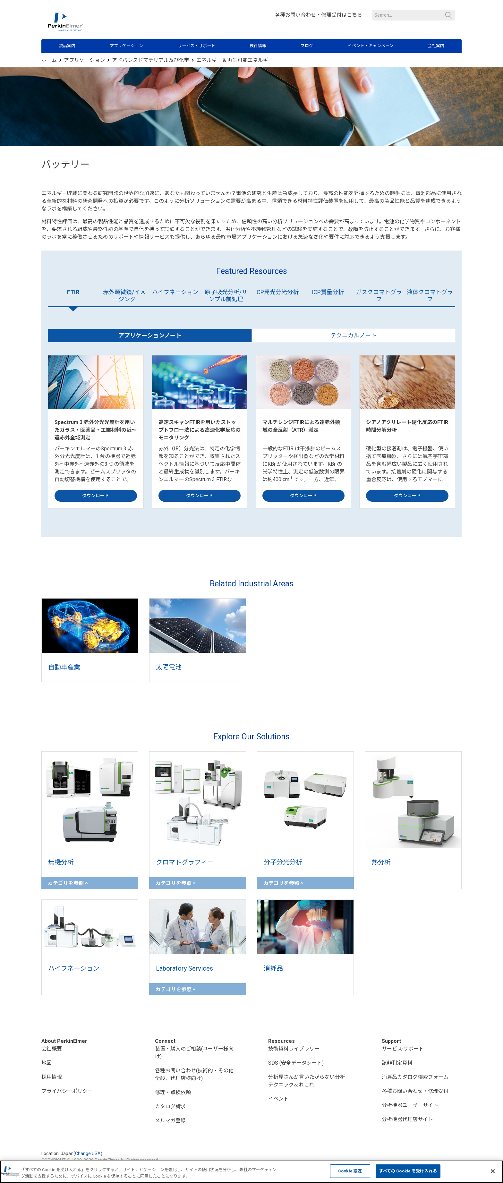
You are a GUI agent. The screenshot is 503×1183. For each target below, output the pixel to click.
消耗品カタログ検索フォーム (415, 1077)
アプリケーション (126, 45)
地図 (46, 1063)
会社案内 (436, 45)
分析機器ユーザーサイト (410, 1105)
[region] (251, 1171)
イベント (278, 1099)
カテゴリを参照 (67, 883)
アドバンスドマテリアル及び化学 (150, 60)
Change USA (88, 1153)
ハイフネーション (175, 292)
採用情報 (51, 1077)
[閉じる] (493, 1171)
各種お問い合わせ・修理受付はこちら (318, 15)
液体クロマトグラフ (430, 296)
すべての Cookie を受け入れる (408, 1171)
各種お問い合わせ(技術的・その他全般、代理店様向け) (194, 1074)
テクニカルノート (353, 335)
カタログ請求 (170, 1106)
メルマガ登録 (170, 1121)
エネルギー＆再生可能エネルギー (234, 60)
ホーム (49, 60)
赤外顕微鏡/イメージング (124, 296)
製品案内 (67, 45)
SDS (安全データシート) (296, 1063)
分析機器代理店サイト (407, 1119)
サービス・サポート (196, 45)
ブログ (307, 45)
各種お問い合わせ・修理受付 (415, 1091)
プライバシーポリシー (67, 1091)
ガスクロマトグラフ (379, 296)
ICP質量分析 (328, 292)
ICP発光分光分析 (277, 292)
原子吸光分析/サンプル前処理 (226, 296)
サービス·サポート (403, 1049)
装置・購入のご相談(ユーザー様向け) (194, 1053)
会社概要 (51, 1049)
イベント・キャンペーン (370, 45)
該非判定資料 (397, 1063)
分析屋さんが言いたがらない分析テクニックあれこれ (306, 1081)
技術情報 (258, 45)
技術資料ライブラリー (294, 1049)
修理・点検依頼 (173, 1092)
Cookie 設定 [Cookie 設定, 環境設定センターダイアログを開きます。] (350, 1171)
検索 (448, 15)
